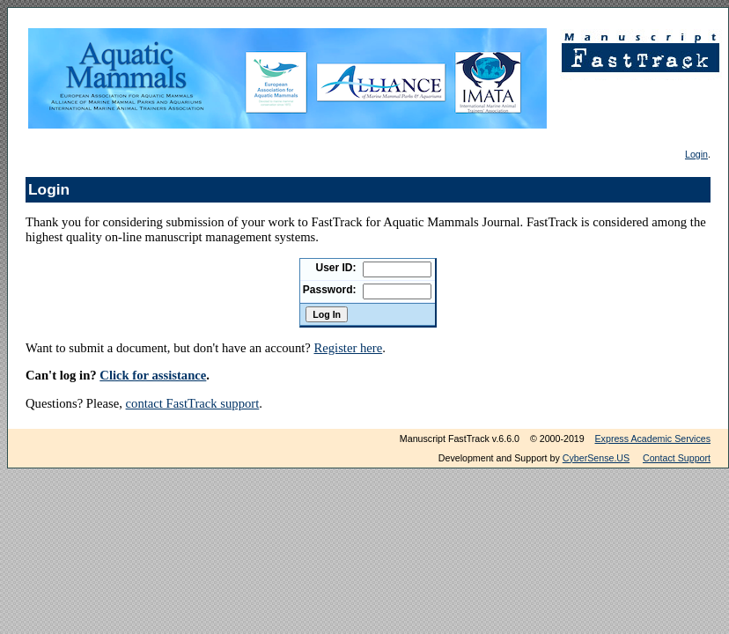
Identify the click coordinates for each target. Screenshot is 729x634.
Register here (347, 348)
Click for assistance (152, 375)
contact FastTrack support (193, 403)
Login (696, 154)
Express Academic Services (653, 438)
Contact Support (677, 458)
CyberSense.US (596, 458)
